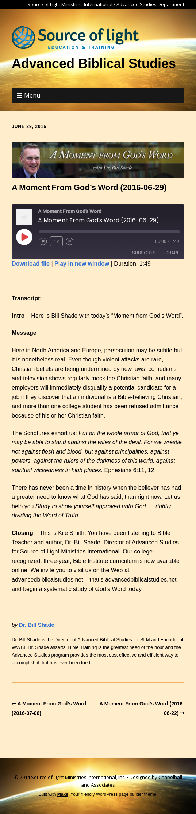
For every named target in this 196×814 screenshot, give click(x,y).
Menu (32, 95)
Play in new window (81, 264)
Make (62, 794)
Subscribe (144, 253)
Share (172, 253)
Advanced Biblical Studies (94, 63)
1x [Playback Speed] (56, 241)
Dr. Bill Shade (36, 625)
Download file (31, 264)
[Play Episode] (24, 237)
